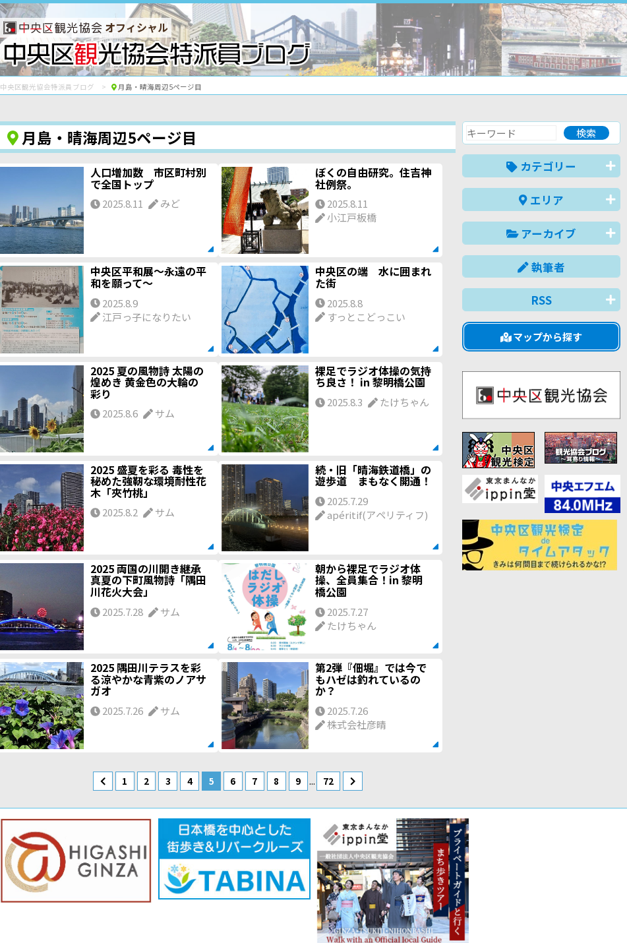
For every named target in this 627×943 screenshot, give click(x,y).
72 (328, 780)
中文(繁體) (553, 912)
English (438, 912)
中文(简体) (492, 912)
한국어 (605, 912)
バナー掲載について (50, 885)
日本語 (392, 912)
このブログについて (159, 885)
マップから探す (541, 337)
